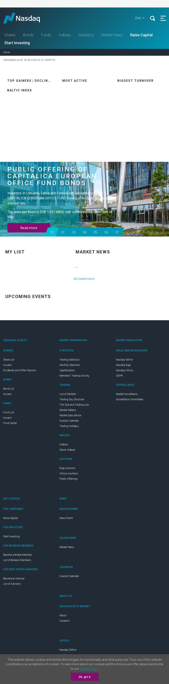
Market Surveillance (126, 394)
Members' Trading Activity (74, 375)
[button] (52, 232)
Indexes (65, 35)
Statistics (86, 35)
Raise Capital (141, 35)
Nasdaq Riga (123, 365)
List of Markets (67, 394)
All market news (84, 279)
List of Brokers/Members (17, 560)
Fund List (8, 412)
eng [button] (138, 18)
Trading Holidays (69, 426)
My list (15, 251)
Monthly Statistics (69, 365)
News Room (66, 518)
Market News (112, 35)
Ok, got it (85, 676)
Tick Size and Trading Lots (74, 404)
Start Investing (17, 43)
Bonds (28, 35)
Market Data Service (70, 415)
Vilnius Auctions (68, 473)
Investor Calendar (69, 420)
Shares (10, 35)
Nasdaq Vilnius (124, 370)
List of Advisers (12, 583)
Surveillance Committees (129, 399)
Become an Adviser (14, 578)
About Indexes (67, 449)
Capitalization (67, 370)
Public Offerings (68, 478)
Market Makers (67, 410)
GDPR (119, 375)
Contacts (64, 620)
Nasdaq (25, 18)
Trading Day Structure (71, 399)
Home (6, 52)
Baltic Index (19, 90)
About (62, 615)
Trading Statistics (69, 359)
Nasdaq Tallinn (124, 359)
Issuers (7, 365)
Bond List (8, 388)
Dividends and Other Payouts (19, 370)
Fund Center (10, 423)
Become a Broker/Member (17, 554)
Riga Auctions (67, 468)
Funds (46, 35)
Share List (8, 359)
